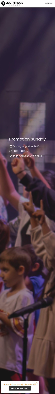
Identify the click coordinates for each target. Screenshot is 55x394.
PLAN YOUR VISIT (20, 388)
